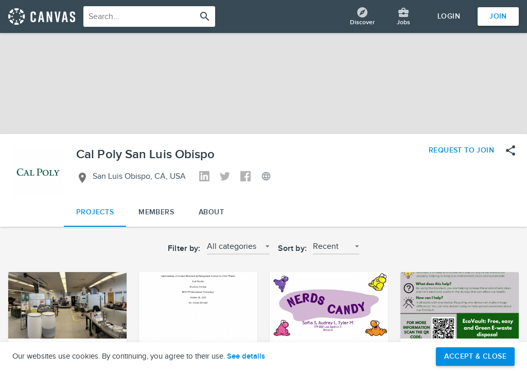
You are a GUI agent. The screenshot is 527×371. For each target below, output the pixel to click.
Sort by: (292, 249)
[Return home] (41, 16)
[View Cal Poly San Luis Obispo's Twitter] (225, 177)
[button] (238, 249)
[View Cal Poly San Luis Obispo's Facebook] (245, 177)
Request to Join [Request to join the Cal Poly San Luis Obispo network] (461, 150)
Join (498, 16)
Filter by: (184, 249)
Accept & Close (475, 356)
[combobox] (149, 16)
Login (448, 16)
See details (246, 356)
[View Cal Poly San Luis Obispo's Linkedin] (204, 177)
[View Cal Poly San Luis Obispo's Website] (266, 177)
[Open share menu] (510, 150)
